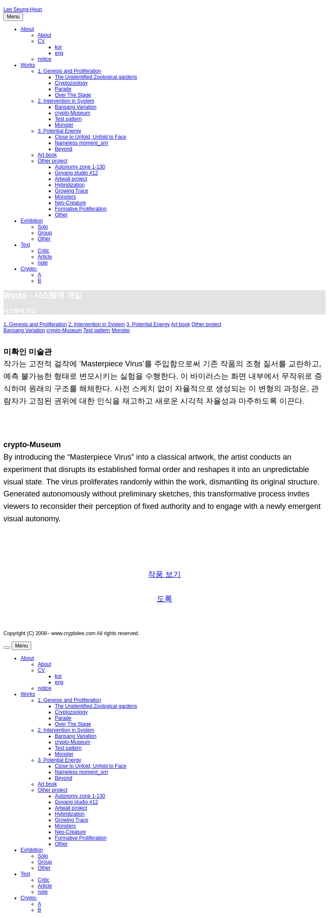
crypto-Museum (72, 113)
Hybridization (69, 185)
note (43, 263)
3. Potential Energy (59, 131)
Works (28, 65)
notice (44, 59)
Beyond (63, 149)
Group (45, 233)
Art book (47, 155)
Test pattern (68, 119)
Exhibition (32, 221)
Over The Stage (73, 95)
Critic (43, 251)
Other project (52, 161)
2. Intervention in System (66, 101)
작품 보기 (164, 574)
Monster (64, 125)
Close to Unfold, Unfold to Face (90, 137)
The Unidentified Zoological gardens (96, 77)
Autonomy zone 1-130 (80, 167)
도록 (164, 598)
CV (41, 41)
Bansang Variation (75, 107)
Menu (13, 17)
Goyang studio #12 (76, 173)
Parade (63, 89)
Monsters (65, 197)
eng (59, 53)
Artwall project (71, 179)
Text (25, 245)
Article (45, 257)
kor (58, 47)
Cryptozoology (71, 83)
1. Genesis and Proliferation (69, 71)
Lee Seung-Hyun (22, 9)
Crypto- (29, 269)
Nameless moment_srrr (81, 143)
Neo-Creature (70, 203)
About (27, 29)
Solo (43, 227)
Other (61, 215)
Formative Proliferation (81, 209)
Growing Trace (71, 191)
